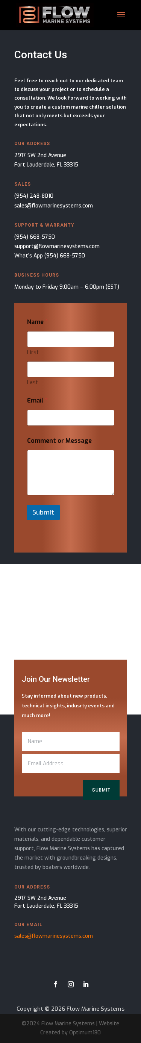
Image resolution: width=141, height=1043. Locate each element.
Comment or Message (59, 440)
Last (32, 382)
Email (37, 400)
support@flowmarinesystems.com (57, 246)
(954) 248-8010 (33, 196)
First (33, 352)
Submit (43, 512)
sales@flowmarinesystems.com (53, 205)
